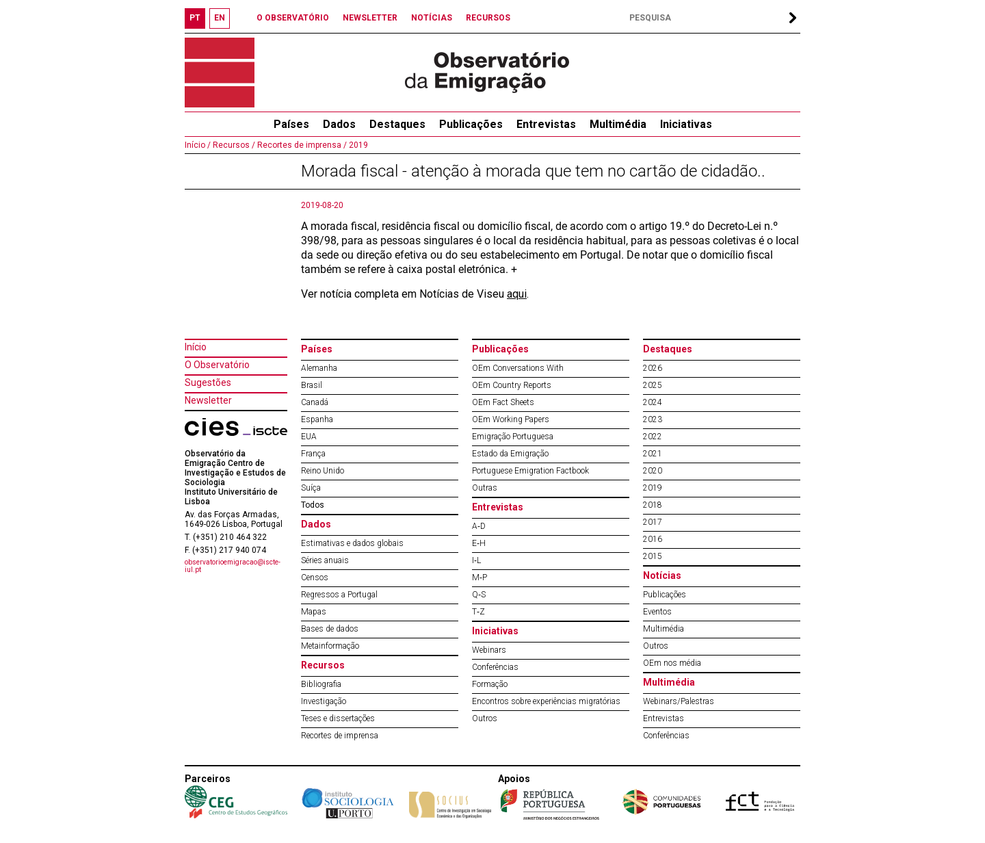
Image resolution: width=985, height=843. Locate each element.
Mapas (313, 612)
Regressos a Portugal (339, 594)
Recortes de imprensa (339, 735)
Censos (314, 577)
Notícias (662, 575)
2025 (652, 385)
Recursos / (233, 145)
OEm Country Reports (511, 385)
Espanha (317, 419)
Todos (312, 505)
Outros (484, 718)
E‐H (479, 543)
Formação (490, 684)
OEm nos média (672, 663)
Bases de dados (329, 629)
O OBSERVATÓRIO (293, 18)
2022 (652, 436)
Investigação (323, 701)
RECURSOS (488, 18)
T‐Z (478, 612)
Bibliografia (321, 684)
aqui (517, 293)
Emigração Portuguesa (512, 436)
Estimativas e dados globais (352, 543)
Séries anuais (325, 560)
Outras (484, 488)
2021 (652, 453)
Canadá (314, 402)
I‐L (476, 560)
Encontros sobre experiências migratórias (546, 701)
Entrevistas (546, 124)
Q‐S (479, 594)
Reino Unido (322, 471)
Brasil (311, 385)
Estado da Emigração (510, 453)
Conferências (495, 667)
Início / (198, 145)
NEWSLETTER (370, 18)
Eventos (657, 612)
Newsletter (208, 400)
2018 (652, 505)
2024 (652, 402)
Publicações (471, 124)
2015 (652, 556)
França (313, 453)
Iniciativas (686, 124)
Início (196, 346)
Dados (339, 124)
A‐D (479, 526)
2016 (652, 539)
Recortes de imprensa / (301, 145)
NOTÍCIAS (431, 18)
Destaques (397, 124)
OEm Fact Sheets (503, 402)
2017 (652, 522)
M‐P (479, 577)
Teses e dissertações (338, 718)
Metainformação (330, 646)
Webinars (489, 650)
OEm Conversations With (518, 368)
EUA (309, 436)
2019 (357, 145)
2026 (652, 368)
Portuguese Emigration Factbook (530, 471)
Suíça (311, 488)
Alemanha (319, 368)
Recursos (323, 665)
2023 (652, 419)
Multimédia (618, 124)
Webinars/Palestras (678, 701)
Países (316, 348)
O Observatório (217, 364)
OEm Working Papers (510, 419)
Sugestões (208, 382)
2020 (652, 471)
